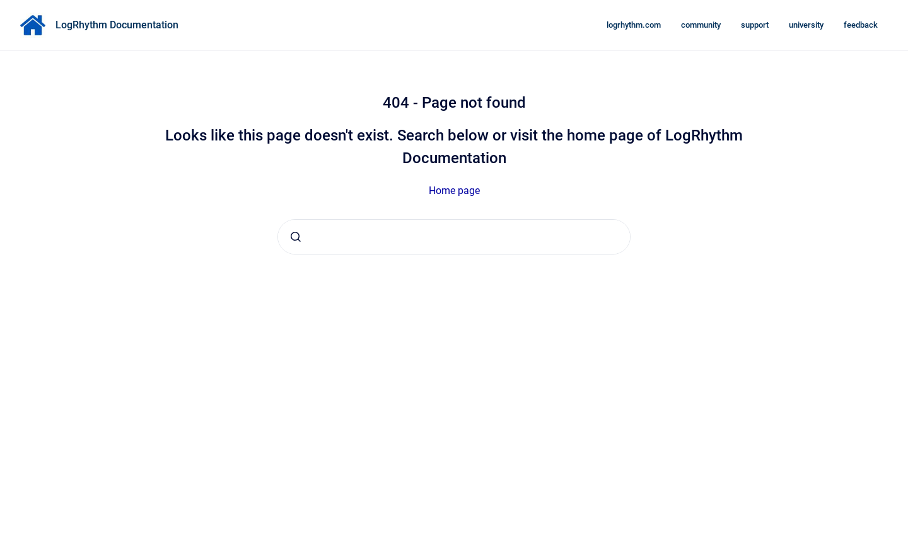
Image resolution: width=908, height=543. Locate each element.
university (806, 25)
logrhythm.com (634, 25)
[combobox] (454, 237)
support (755, 25)
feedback (861, 25)
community (701, 25)
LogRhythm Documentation (116, 25)
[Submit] (296, 237)
